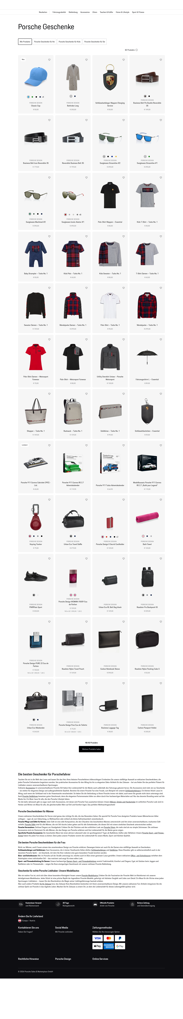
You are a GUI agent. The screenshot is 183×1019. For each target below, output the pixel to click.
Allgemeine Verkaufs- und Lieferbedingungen (35, 972)
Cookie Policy (23, 986)
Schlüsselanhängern (133, 794)
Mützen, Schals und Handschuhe (122, 805)
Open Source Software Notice (29, 990)
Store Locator (60, 986)
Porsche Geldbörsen (30, 799)
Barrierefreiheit (24, 1000)
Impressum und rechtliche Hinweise (32, 981)
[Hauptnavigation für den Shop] (91, 12)
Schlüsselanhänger (98, 853)
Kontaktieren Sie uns (32, 941)
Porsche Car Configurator (102, 981)
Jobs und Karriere (62, 972)
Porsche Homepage (100, 976)
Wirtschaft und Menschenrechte (30, 995)
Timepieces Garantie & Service (67, 981)
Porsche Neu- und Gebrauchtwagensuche (108, 986)
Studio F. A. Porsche (62, 976)
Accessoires (30, 791)
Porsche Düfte (30, 828)
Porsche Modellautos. (90, 879)
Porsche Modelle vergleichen (103, 990)
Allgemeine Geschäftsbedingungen (31, 967)
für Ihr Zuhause (45, 887)
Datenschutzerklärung (26, 976)
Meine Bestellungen (100, 967)
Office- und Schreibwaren (141, 859)
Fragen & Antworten (100, 972)
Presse (57, 967)
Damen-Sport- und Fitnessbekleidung (81, 864)
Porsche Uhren (109, 830)
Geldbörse (114, 853)
